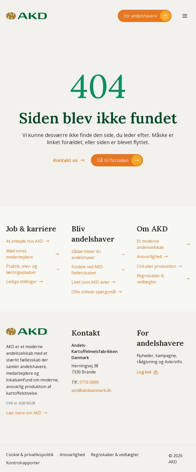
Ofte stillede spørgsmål (96, 292)
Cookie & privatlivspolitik (30, 454)
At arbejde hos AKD (27, 241)
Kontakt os (69, 160)
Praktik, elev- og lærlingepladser (32, 269)
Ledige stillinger (24, 281)
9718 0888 (89, 382)
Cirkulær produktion (159, 266)
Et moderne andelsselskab (163, 244)
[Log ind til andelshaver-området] (145, 16)
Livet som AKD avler (93, 282)
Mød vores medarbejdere (32, 254)
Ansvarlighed (152, 256)
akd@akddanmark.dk (91, 390)
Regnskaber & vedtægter (163, 279)
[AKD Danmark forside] (26, 16)
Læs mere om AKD (26, 413)
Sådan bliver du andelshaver (98, 254)
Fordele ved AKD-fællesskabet (98, 270)
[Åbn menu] (185, 16)
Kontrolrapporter (23, 463)
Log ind (147, 372)
